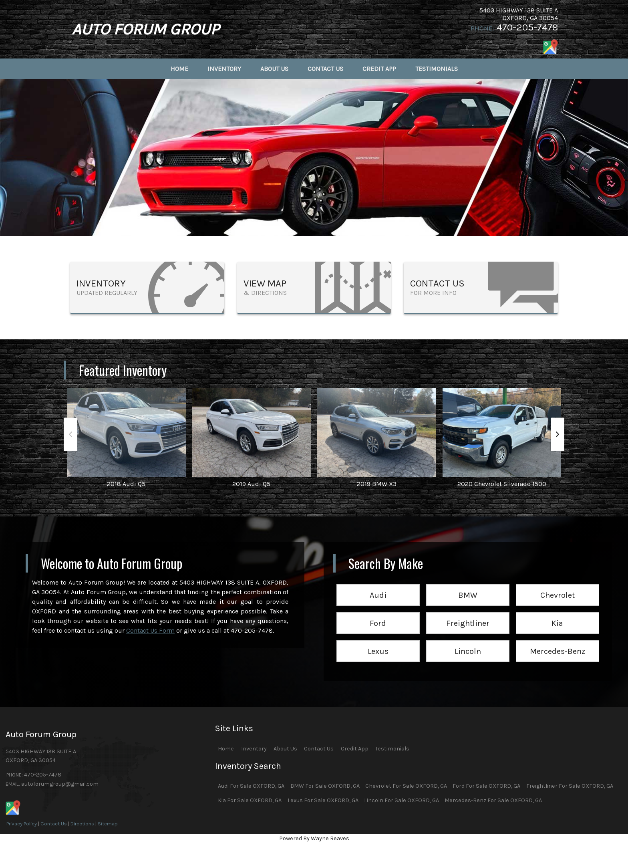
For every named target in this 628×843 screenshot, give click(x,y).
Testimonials (392, 748)
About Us (285, 748)
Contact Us (53, 824)
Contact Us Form (150, 630)
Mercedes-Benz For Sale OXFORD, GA (493, 800)
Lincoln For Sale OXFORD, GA (401, 800)
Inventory (254, 748)
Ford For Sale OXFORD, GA (486, 785)
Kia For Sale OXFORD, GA (250, 800)
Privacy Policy (21, 824)
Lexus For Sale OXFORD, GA (323, 800)
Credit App (354, 748)
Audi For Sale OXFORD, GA (251, 785)
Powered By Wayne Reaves (314, 838)
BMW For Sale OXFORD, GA (325, 785)
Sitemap (108, 824)
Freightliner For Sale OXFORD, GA (569, 785)
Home (226, 748)
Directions (82, 824)
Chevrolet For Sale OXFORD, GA (406, 785)
